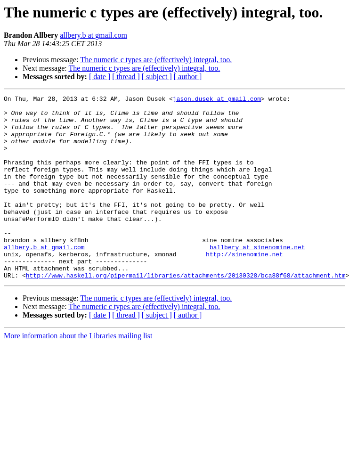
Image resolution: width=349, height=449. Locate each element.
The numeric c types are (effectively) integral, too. (156, 60)
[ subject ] (157, 77)
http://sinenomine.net (244, 286)
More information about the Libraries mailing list (78, 372)
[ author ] (188, 77)
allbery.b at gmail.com (93, 35)
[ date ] (99, 77)
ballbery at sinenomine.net (257, 278)
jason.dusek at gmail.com (217, 100)
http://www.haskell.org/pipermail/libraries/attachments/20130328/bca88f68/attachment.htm (186, 312)
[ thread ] (126, 77)
